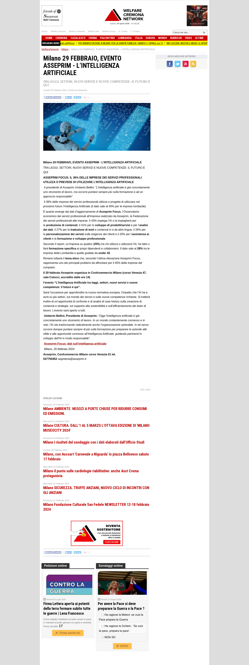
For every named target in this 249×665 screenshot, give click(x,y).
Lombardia (125, 38)
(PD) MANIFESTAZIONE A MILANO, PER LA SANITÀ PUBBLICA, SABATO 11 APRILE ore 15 (122, 43)
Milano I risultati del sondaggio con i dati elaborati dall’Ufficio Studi (93, 442)
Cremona (61, 38)
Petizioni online (55, 565)
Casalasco (78, 38)
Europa (150, 38)
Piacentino (107, 38)
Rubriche (176, 38)
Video (188, 38)
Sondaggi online (111, 565)
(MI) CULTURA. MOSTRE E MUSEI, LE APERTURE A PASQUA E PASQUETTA (204, 43)
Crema (93, 38)
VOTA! (122, 646)
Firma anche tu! (68, 632)
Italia (139, 38)
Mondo (162, 38)
